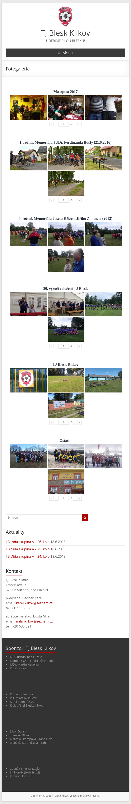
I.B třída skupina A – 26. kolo (28, 541)
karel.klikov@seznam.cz (34, 603)
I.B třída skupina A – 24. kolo (28, 556)
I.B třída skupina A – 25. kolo (28, 549)
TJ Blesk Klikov (65, 33)
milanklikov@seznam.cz (34, 621)
